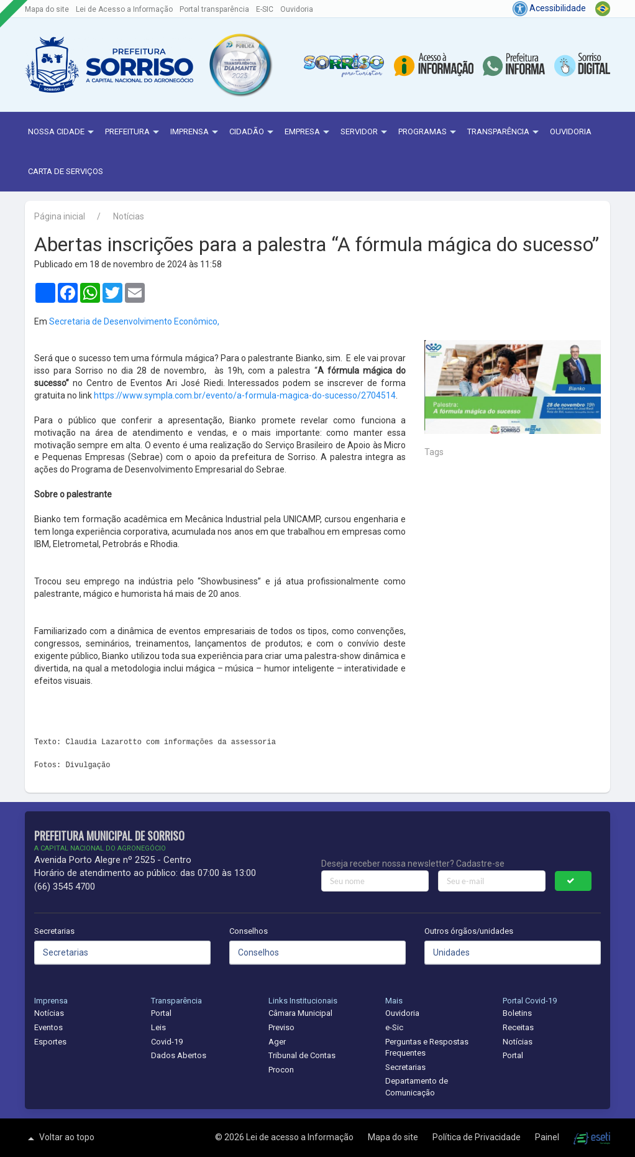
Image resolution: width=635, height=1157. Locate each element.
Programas (428, 132)
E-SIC (264, 9)
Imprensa (195, 132)
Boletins (517, 1013)
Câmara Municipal (300, 1013)
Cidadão (252, 132)
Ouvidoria (296, 9)
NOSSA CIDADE (62, 132)
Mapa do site (47, 9)
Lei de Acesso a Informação (124, 9)
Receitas (518, 1027)
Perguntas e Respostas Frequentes (426, 1047)
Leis (158, 1027)
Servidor (365, 132)
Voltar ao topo (59, 1138)
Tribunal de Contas (302, 1055)
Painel (548, 1137)
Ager (277, 1041)
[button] (239, 64)
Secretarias (54, 931)
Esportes (50, 1041)
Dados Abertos (178, 1055)
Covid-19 (167, 1041)
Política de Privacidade (477, 1137)
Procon (281, 1069)
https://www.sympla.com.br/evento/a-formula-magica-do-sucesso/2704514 (245, 395)
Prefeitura (133, 132)
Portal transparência (214, 9)
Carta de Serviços (65, 171)
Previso (281, 1027)
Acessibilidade (549, 8)
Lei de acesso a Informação (300, 1137)
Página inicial (59, 216)
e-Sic (394, 1027)
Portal (161, 1013)
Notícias (128, 216)
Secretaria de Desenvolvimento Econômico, (134, 321)
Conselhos (248, 931)
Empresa (308, 132)
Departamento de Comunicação (416, 1086)
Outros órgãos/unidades (468, 931)
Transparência (504, 132)
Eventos (48, 1027)
